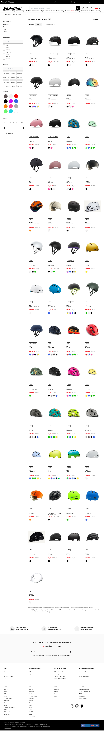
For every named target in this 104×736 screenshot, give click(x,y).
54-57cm (6, 87)
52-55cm (13, 87)
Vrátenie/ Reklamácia (59, 681)
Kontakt (6, 679)
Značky (56, 701)
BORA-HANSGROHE (84, 694)
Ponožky (6, 708)
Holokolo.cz (35, 730)
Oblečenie (56, 694)
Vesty (5, 715)
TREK (80, 699)
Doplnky (56, 697)
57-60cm (13, 78)
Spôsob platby (32, 677)
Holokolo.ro (15, 731)
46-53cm (6, 78)
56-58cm (19, 87)
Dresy (5, 697)
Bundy (5, 701)
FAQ (5, 684)
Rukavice (6, 706)
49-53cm (19, 92)
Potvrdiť (70, 657)
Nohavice (6, 699)
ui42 (22, 730)
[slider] (4, 133)
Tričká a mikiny (8, 717)
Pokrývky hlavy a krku (9, 712)
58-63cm (6, 92)
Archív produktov (8, 681)
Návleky (6, 710)
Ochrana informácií (84, 679)
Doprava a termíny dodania (36, 679)
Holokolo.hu (8, 731)
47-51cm (13, 92)
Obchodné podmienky (84, 681)
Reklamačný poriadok (59, 677)
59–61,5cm (6, 83)
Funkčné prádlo (8, 703)
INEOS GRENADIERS (84, 697)
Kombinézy (7, 719)
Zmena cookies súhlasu (60, 684)
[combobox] (97, 8)
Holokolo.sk (28, 730)
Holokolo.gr (8, 733)
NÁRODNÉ (81, 701)
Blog (5, 677)
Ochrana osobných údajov (85, 677)
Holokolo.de (39, 731)
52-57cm (19, 78)
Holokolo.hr (46, 731)
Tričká (30, 712)
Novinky (6, 694)
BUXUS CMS (15, 730)
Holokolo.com (31, 731)
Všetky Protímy (83, 703)
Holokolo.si (23, 731)
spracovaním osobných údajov (61, 661)
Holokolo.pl (43, 730)
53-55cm (19, 83)
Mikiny (30, 710)
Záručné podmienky (59, 679)
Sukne (30, 715)
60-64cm (13, 83)
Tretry (55, 699)
